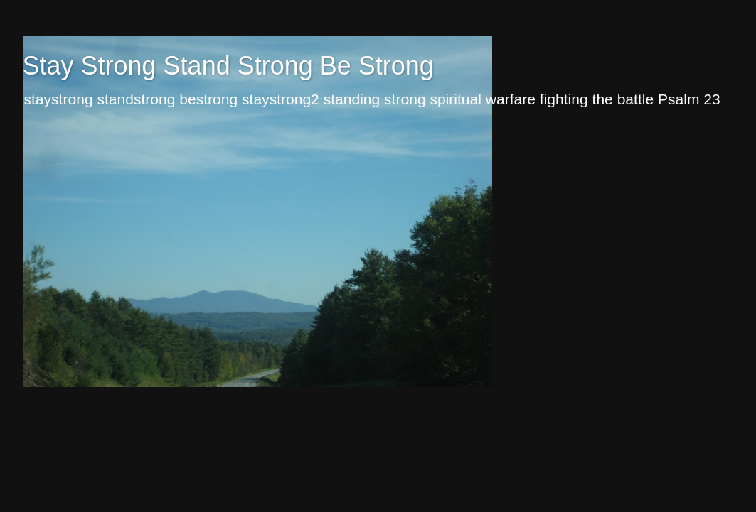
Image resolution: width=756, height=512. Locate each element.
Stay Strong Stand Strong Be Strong (228, 65)
